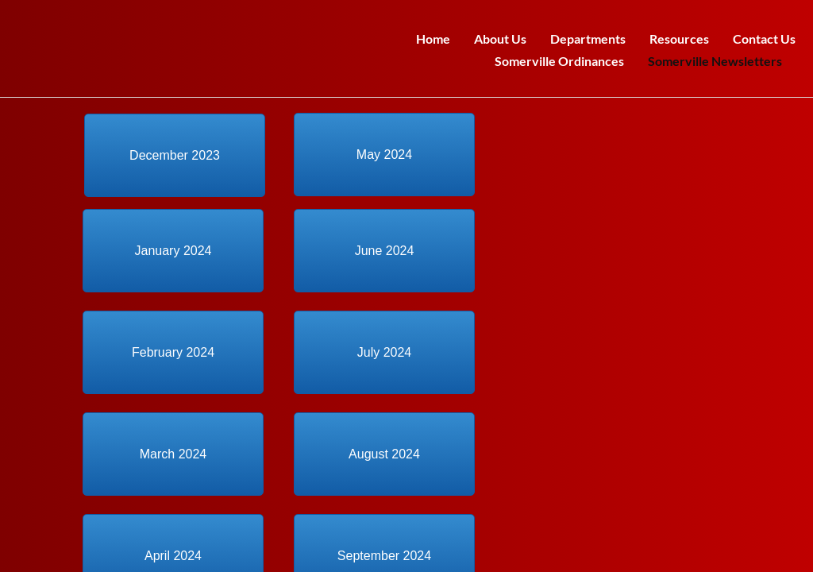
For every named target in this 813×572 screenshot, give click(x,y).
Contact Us (764, 38)
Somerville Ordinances (559, 60)
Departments (588, 38)
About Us (500, 38)
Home (433, 38)
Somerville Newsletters (715, 60)
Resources (679, 38)
